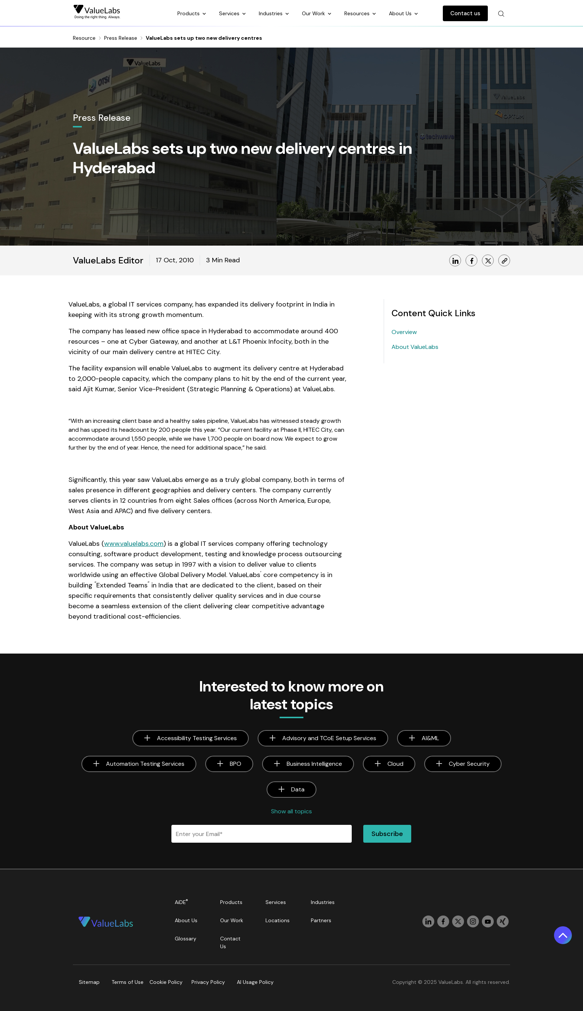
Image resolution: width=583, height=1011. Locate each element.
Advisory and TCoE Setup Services (329, 738)
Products (189, 13)
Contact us (465, 13)
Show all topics (291, 811)
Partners (321, 920)
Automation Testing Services (145, 764)
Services (230, 13)
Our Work (314, 13)
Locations (277, 920)
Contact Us (230, 942)
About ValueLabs (415, 347)
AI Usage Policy (255, 982)
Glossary (185, 938)
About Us (401, 13)
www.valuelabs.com (134, 543)
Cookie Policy (166, 982)
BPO (235, 764)
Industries (271, 13)
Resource (84, 38)
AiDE (181, 901)
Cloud (395, 764)
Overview (404, 332)
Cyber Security (469, 764)
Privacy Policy (208, 982)
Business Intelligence (314, 764)
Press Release (120, 38)
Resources (357, 13)
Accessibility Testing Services (197, 738)
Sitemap (89, 982)
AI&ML (430, 738)
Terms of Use (128, 982)
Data (298, 789)
